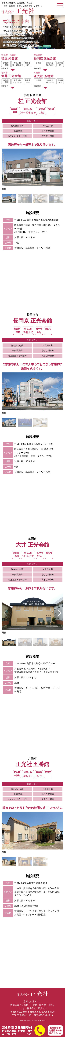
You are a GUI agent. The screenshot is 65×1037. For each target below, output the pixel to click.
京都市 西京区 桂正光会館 (16, 62)
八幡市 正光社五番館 (49, 80)
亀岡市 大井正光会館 (16, 80)
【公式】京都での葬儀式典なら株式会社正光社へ (18, 11)
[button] (59, 169)
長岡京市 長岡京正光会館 (49, 62)
